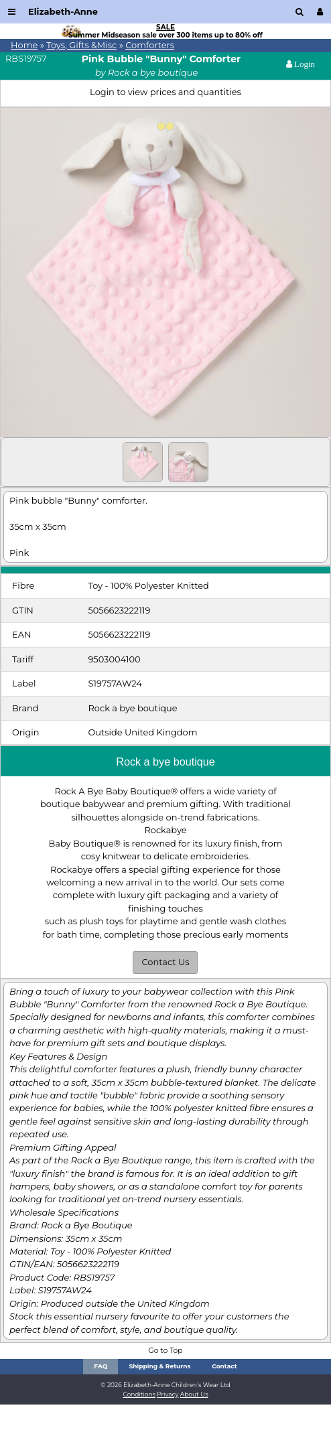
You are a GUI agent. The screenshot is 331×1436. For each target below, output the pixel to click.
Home (24, 45)
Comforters (149, 45)
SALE (165, 27)
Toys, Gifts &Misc (81, 45)
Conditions (139, 1394)
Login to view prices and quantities (165, 91)
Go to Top (165, 1350)
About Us (194, 1394)
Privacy (167, 1394)
